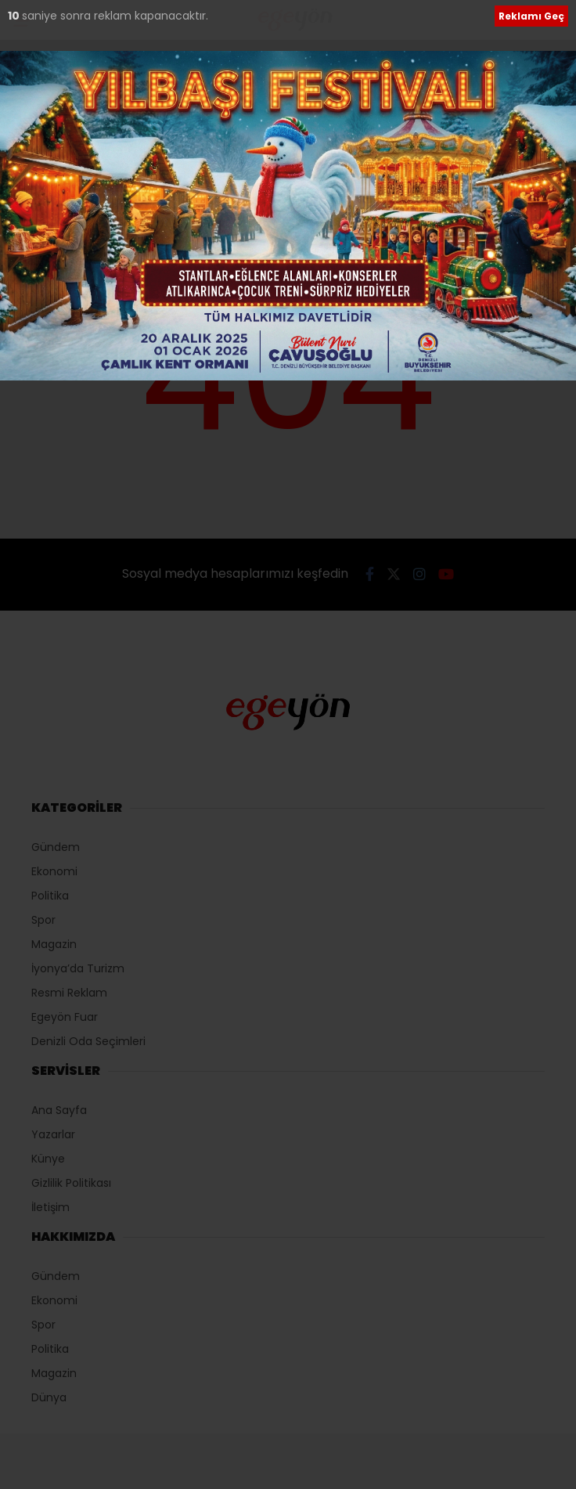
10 (15, 15)
